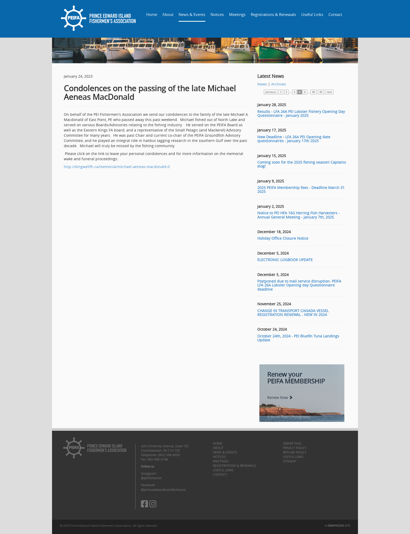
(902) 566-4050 (169, 455)
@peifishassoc (151, 478)
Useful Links (312, 14)
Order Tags (292, 443)
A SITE (337, 525)
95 (313, 92)
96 (320, 92)
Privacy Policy (294, 448)
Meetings (237, 14)
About (167, 14)
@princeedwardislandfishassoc (163, 489)
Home (151, 14)
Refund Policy (294, 452)
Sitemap (289, 461)
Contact (335, 14)
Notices (217, 14)
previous (270, 92)
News (262, 84)
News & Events (192, 14)
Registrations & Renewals (273, 14)
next (329, 92)
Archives (278, 84)
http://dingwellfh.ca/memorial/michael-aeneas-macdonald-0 (117, 166)
